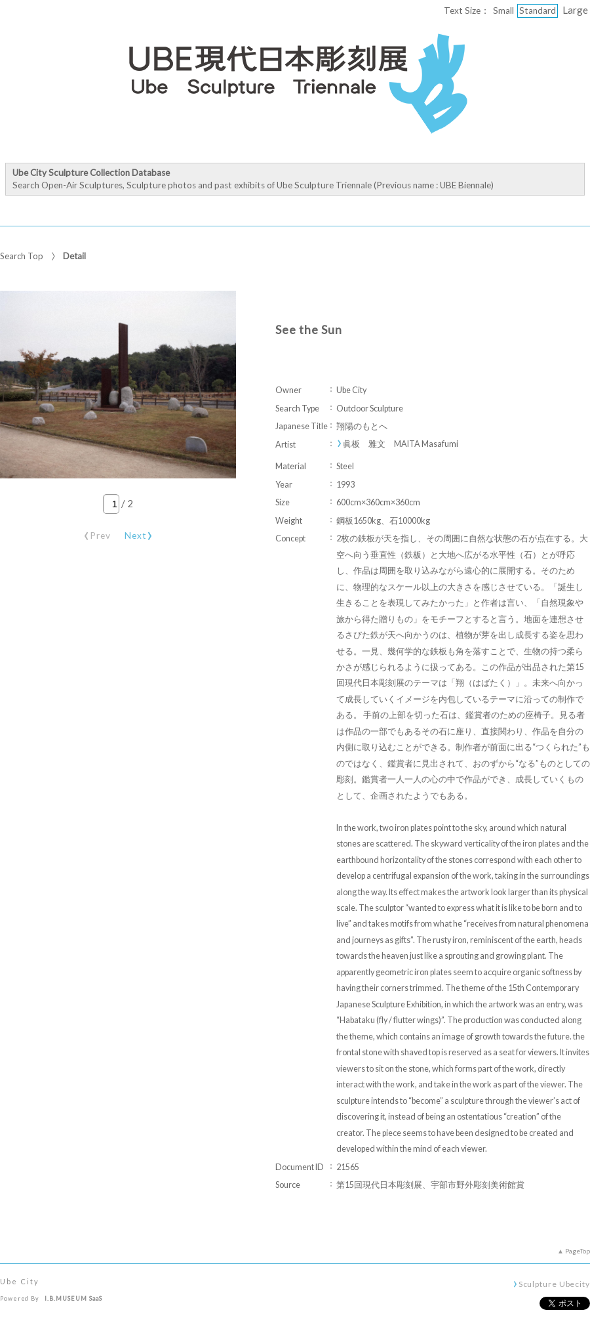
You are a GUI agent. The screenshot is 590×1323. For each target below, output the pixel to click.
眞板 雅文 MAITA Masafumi (400, 444)
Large (575, 10)
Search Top (21, 256)
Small (503, 10)
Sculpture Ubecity (554, 1283)
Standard (537, 10)
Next (139, 533)
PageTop (577, 1251)
